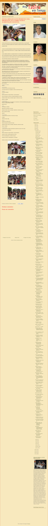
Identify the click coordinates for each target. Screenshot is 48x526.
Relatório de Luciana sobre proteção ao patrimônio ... (38, 221)
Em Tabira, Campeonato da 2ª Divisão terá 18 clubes (39, 212)
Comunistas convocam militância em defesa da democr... (39, 336)
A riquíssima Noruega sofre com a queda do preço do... (39, 206)
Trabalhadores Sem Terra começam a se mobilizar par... (39, 361)
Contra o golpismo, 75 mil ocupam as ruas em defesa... (39, 333)
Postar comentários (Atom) (18, 240)
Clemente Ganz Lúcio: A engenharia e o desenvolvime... (39, 310)
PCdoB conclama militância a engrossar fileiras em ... (39, 349)
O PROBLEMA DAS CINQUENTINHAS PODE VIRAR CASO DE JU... (39, 244)
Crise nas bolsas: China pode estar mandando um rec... (39, 256)
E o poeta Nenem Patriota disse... (38, 254)
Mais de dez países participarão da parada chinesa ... (39, 283)
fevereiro (37, 446)
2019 (35, 124)
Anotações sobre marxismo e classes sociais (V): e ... (38, 415)
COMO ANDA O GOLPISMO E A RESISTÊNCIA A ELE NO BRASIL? (39, 404)
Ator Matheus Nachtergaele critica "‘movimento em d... (39, 296)
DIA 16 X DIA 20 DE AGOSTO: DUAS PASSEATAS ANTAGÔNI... (38, 293)
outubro (36, 133)
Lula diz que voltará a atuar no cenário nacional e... (38, 167)
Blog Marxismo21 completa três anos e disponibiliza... (39, 269)
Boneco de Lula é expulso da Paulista (38, 155)
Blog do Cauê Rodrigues (37, 115)
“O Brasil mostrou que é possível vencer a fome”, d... (39, 273)
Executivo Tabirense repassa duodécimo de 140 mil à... (39, 251)
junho (36, 440)
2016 (35, 128)
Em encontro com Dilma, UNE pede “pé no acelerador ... (39, 411)
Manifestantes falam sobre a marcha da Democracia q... (38, 307)
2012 (35, 452)
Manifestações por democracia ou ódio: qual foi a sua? (39, 316)
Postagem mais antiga (27, 237)
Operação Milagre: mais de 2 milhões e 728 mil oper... (39, 313)
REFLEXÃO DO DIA (38, 183)
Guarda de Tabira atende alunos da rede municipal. (39, 346)
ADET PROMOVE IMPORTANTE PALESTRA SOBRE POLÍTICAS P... (39, 240)
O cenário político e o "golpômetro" (38, 151)
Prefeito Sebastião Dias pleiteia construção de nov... (39, 234)
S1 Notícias (35, 118)
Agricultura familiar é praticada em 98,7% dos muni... (39, 145)
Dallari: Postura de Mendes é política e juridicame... (38, 299)
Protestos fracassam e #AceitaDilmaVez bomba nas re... (38, 397)
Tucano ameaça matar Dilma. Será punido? (39, 161)
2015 (35, 129)
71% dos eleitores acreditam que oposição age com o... (39, 370)
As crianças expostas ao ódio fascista (39, 388)
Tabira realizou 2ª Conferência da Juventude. (38, 431)
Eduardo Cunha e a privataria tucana (38, 265)
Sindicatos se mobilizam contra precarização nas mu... (39, 181)
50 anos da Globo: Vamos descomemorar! (38, 177)
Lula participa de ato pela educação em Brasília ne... (39, 420)
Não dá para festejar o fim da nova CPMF (38, 153)
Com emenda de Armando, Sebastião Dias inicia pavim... (39, 216)
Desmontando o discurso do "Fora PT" (39, 262)
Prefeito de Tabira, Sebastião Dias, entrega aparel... (38, 343)
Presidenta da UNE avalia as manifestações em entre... (38, 339)
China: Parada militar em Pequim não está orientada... (39, 170)
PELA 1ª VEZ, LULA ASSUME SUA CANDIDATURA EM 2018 (39, 194)
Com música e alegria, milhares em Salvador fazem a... (39, 320)
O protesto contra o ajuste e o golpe (38, 322)
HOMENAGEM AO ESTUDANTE (38, 437)
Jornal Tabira (35, 116)
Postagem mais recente (6, 237)
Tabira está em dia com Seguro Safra (39, 218)
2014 (35, 449)
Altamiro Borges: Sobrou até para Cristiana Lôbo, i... (39, 383)
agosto (36, 136)
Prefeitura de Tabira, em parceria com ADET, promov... (39, 209)
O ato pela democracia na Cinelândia (39, 302)
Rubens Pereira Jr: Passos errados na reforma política (38, 367)
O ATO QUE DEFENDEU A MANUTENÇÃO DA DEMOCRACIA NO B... (39, 279)
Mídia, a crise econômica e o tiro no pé (39, 325)
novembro (37, 132)
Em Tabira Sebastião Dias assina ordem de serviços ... (39, 237)
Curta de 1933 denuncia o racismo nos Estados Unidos (39, 203)
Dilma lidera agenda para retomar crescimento (39, 380)
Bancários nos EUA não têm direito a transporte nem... (39, 148)
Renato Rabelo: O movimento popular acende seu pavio (38, 286)
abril (36, 443)
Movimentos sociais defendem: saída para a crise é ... (39, 373)
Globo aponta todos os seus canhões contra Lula (39, 352)
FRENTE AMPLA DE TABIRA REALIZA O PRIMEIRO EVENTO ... (39, 329)
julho (36, 439)
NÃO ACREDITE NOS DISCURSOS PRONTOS (38, 434)
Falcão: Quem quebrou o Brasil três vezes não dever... (39, 364)
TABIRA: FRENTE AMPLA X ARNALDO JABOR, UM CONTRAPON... (39, 174)
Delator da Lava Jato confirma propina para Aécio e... (39, 191)
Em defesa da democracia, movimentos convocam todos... (38, 408)
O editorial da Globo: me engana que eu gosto (39, 417)
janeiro (36, 447)
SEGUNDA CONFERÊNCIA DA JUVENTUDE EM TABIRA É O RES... (39, 428)
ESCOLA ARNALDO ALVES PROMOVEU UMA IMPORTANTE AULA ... (39, 377)
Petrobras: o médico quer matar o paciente (39, 267)
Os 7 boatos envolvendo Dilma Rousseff (39, 395)
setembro (37, 135)
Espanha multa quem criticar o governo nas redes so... (39, 142)
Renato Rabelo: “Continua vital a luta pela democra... (39, 230)
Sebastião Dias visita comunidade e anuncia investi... (39, 138)
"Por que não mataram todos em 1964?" (39, 386)
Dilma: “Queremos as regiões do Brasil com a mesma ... (39, 164)
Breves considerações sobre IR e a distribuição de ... (38, 289)
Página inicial (17, 237)
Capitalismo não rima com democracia (38, 304)
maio (36, 442)
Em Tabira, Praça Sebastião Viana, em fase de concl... (39, 248)
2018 (35, 125)
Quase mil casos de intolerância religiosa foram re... (39, 358)
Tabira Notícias (35, 119)
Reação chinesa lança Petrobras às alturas (39, 188)
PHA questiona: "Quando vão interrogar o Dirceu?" (39, 276)
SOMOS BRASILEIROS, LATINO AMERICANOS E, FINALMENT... (39, 158)
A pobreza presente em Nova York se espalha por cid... (39, 185)
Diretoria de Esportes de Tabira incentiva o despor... (39, 259)
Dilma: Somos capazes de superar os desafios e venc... (39, 227)
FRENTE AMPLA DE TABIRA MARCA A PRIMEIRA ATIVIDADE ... (38, 424)
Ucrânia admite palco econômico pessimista (39, 355)
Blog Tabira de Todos (36, 113)
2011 (35, 453)
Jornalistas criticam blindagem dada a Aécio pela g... (38, 200)
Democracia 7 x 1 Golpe (39, 326)
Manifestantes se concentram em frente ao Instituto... (39, 400)
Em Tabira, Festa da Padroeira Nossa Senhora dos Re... (38, 390)
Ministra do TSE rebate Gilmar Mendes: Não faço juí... (39, 224)
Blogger (29, 523)
